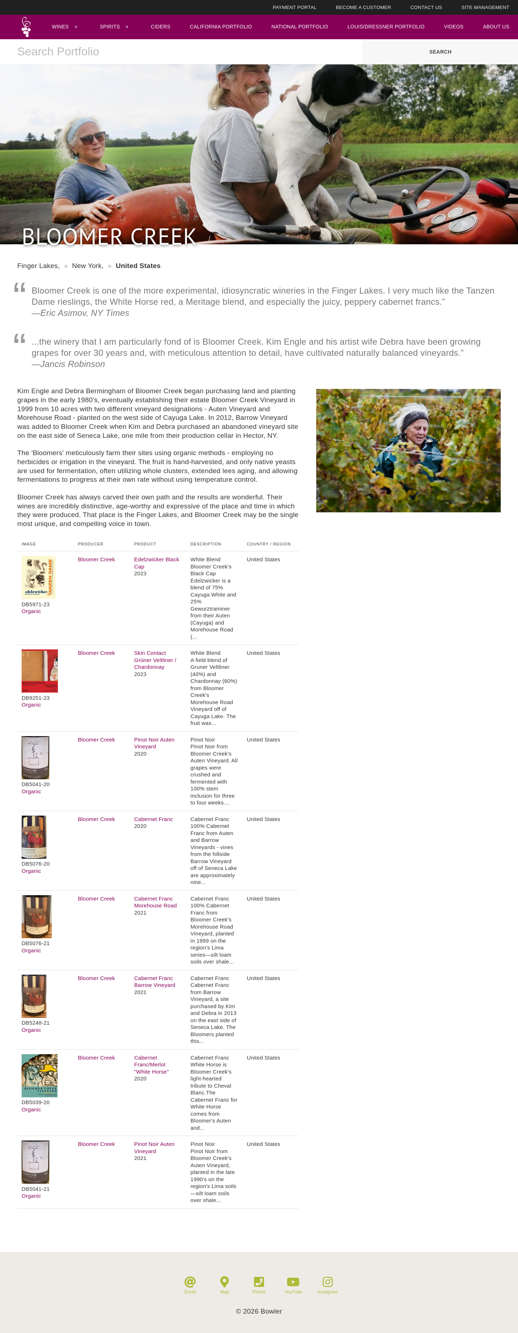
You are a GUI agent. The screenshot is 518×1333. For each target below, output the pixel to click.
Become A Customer (363, 7)
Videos (453, 27)
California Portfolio (221, 27)
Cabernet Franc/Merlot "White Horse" (151, 1065)
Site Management (485, 7)
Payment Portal (295, 7)
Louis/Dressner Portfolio (385, 27)
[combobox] (181, 51)
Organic (31, 611)
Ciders (160, 27)
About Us (496, 27)
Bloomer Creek (96, 559)
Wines (60, 27)
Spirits (110, 27)
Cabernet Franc (153, 819)
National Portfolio (300, 27)
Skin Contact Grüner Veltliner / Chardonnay (155, 660)
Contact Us (426, 7)
